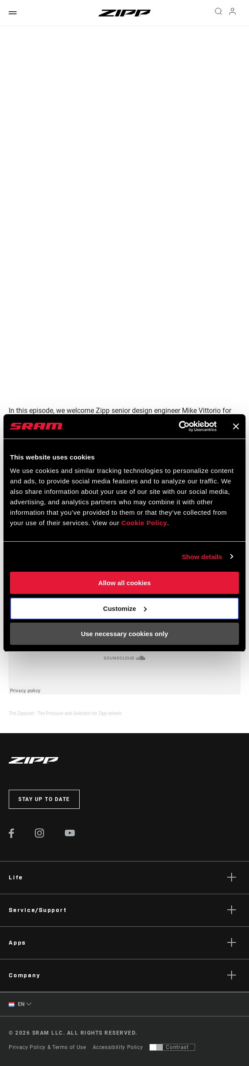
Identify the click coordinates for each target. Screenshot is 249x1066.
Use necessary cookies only (124, 633)
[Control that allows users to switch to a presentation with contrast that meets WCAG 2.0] (172, 1047)
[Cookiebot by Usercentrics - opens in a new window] (179, 426)
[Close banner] (236, 426)
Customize (125, 608)
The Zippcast (21, 713)
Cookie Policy (144, 522)
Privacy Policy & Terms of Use (47, 1047)
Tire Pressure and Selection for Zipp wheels (79, 713)
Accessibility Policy (118, 1047)
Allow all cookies (124, 583)
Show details (202, 556)
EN (17, 1004)
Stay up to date (44, 799)
